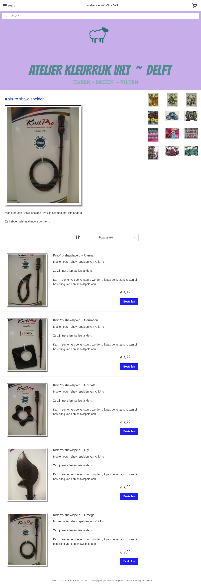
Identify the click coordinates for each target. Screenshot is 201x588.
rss (101, 580)
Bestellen (129, 301)
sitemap (94, 580)
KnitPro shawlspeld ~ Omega (74, 515)
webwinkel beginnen (114, 580)
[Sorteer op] (105, 237)
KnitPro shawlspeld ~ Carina (73, 255)
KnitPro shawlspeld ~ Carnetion (75, 320)
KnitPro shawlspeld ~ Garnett (74, 385)
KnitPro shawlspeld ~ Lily (71, 450)
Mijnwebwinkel (145, 580)
